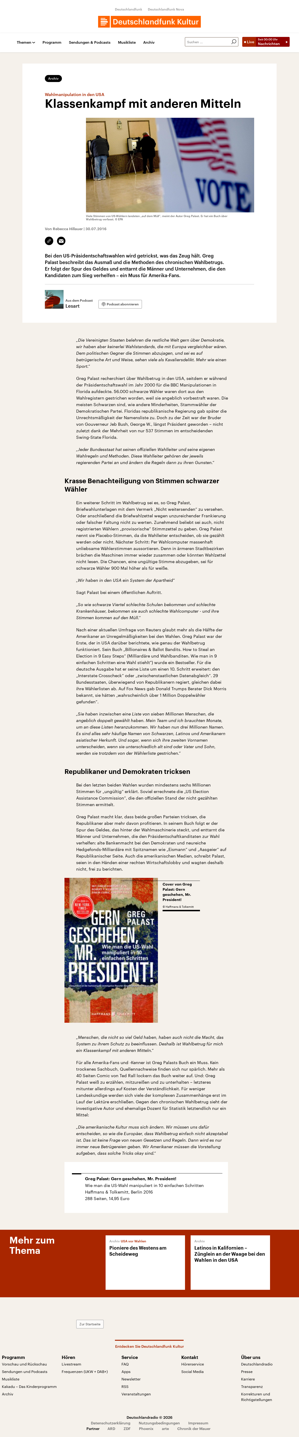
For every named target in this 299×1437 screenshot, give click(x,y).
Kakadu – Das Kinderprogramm (29, 1386)
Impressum (198, 1423)
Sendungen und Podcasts (24, 1371)
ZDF (127, 1428)
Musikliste (127, 42)
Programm (52, 42)
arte (165, 1428)
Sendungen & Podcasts (89, 42)
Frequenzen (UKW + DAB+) (85, 1371)
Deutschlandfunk (128, 9)
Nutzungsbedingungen (159, 1423)
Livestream (71, 1364)
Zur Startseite (89, 1324)
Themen (24, 42)
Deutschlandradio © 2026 (149, 1417)
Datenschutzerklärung (110, 1423)
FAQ (125, 1364)
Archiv (149, 42)
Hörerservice (192, 1364)
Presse (247, 1371)
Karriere (248, 1379)
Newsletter (131, 1379)
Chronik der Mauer (193, 1428)
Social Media (192, 1371)
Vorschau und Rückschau (24, 1364)
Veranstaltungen (136, 1394)
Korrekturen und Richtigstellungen (256, 1397)
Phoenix (146, 1428)
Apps (126, 1371)
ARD (111, 1428)
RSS (124, 1386)
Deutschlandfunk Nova (166, 9)
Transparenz (252, 1386)
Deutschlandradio (257, 1364)
